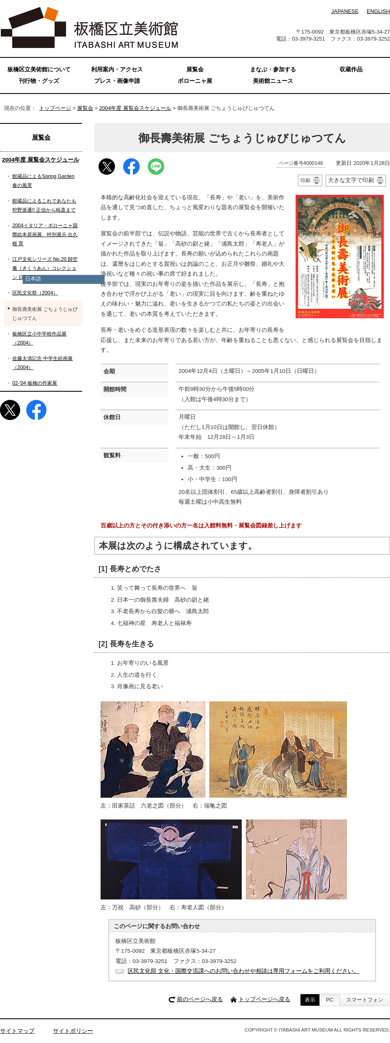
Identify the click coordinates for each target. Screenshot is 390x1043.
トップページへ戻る (264, 999)
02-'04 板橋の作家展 (34, 383)
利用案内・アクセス (117, 69)
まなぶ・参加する (273, 69)
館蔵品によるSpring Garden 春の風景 (43, 180)
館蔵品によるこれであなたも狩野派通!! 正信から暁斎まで (44, 205)
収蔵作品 (351, 69)
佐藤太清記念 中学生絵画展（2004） (42, 363)
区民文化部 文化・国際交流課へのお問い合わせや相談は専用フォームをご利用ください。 (243, 971)
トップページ (55, 108)
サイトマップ (17, 1031)
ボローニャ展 (195, 81)
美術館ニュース (273, 81)
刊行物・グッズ (39, 81)
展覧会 (85, 108)
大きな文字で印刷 (351, 180)
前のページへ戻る (200, 999)
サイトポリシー (73, 1031)
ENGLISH (378, 11)
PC (329, 1000)
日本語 (33, 279)
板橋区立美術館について (39, 69)
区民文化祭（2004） (35, 293)
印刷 (305, 180)
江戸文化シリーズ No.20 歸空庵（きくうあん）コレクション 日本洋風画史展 (45, 268)
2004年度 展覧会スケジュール (135, 108)
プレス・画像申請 (117, 81)
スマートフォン (364, 1000)
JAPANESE (344, 11)
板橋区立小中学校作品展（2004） (39, 338)
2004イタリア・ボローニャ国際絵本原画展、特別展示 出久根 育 (45, 234)
